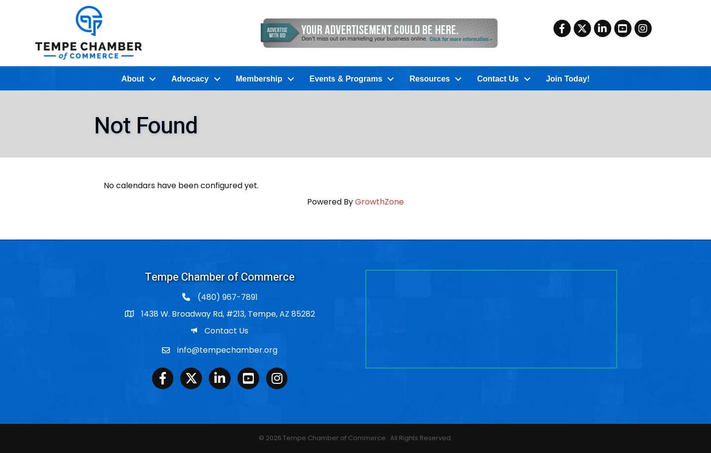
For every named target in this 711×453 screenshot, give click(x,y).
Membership (259, 79)
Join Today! (568, 79)
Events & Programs (346, 79)
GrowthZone (379, 201)
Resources (429, 79)
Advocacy (190, 79)
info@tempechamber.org (227, 350)
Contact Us (497, 79)
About (132, 79)
